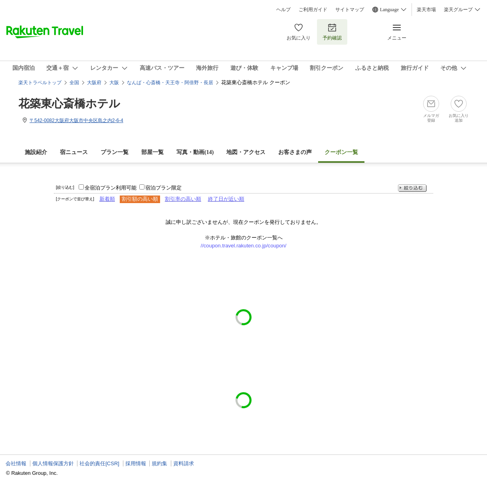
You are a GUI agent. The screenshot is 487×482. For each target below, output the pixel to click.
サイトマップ (349, 9)
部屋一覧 (152, 152)
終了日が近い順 (226, 199)
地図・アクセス (245, 152)
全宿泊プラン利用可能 (111, 188)
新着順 (107, 199)
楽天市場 (426, 9)
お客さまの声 (295, 152)
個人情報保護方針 (53, 463)
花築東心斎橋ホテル (69, 103)
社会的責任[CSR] (99, 463)
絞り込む (412, 188)
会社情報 (16, 463)
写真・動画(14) (195, 152)
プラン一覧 (115, 152)
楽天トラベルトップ (39, 82)
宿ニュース (74, 152)
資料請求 (183, 463)
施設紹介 (36, 152)
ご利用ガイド (313, 9)
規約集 (159, 463)
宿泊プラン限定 (163, 188)
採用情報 (135, 463)
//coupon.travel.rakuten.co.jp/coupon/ (244, 246)
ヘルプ (283, 9)
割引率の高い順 (183, 199)
